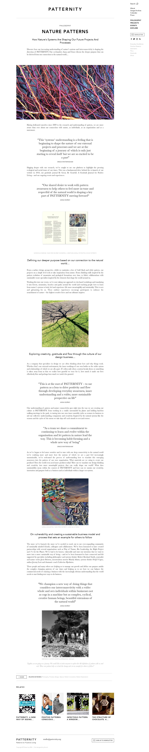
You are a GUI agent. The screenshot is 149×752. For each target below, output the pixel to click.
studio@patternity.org (52, 739)
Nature (62, 677)
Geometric (133, 48)
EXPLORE (134, 28)
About (132, 8)
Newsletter (139, 34)
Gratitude (133, 53)
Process (51, 677)
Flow (131, 51)
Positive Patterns (135, 46)
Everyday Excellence (136, 44)
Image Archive (135, 11)
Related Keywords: (35, 677)
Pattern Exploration (82, 677)
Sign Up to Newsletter (104, 740)
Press (132, 15)
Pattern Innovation (70, 677)
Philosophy (45, 677)
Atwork (46, 747)
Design (57, 677)
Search (132, 4)
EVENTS (133, 25)
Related (20, 687)
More (132, 55)
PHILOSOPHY (135, 20)
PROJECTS (134, 23)
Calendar (133, 13)
